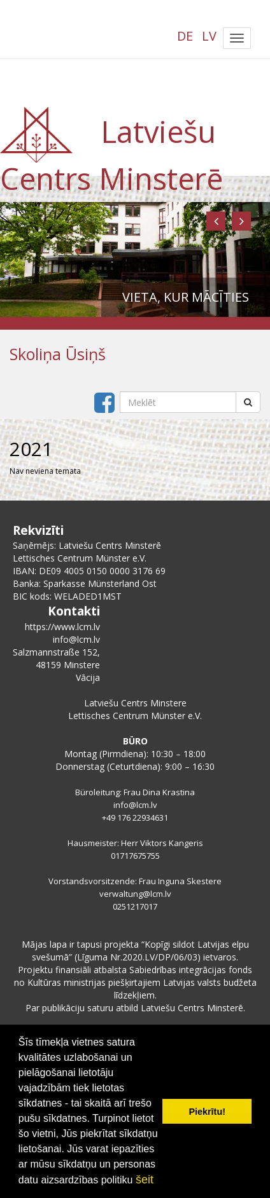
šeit (144, 1179)
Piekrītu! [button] (206, 1112)
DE (185, 35)
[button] (215, 221)
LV (209, 35)
